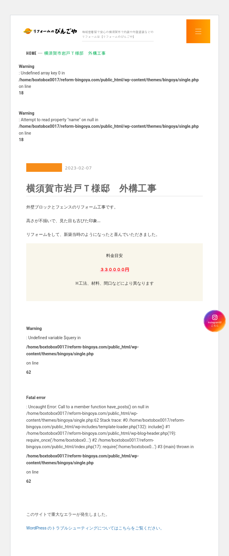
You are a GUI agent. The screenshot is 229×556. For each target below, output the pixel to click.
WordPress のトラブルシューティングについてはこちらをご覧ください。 (95, 528)
